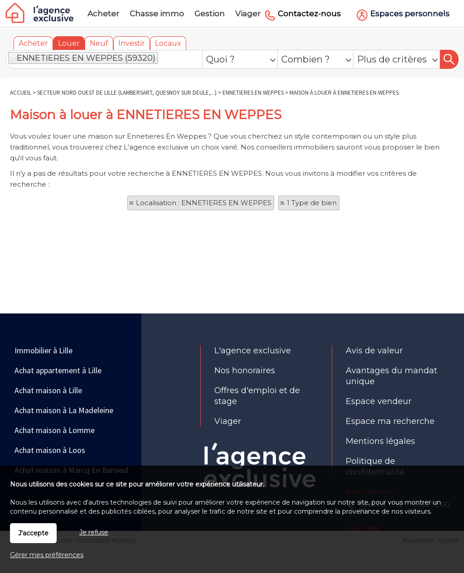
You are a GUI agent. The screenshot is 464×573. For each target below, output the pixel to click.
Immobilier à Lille (43, 350)
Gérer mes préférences (46, 555)
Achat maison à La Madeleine (63, 410)
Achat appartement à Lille (58, 370)
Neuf (99, 43)
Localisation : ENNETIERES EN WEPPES (203, 202)
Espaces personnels (410, 13)
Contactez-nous (309, 13)
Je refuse (93, 532)
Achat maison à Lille (48, 390)
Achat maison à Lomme (54, 430)
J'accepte (33, 533)
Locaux (168, 43)
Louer (69, 43)
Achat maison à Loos (49, 450)
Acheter (33, 43)
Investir (131, 43)
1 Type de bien (312, 202)
